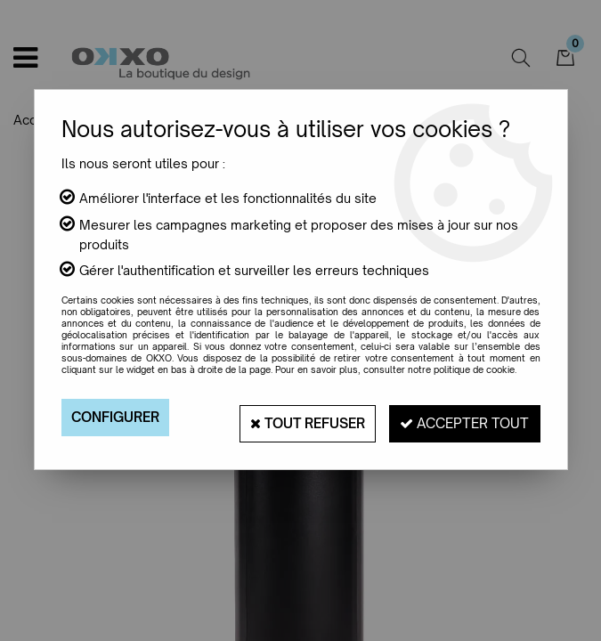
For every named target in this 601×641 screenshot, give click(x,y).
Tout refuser (285, 417)
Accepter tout (458, 417)
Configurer (119, 417)
